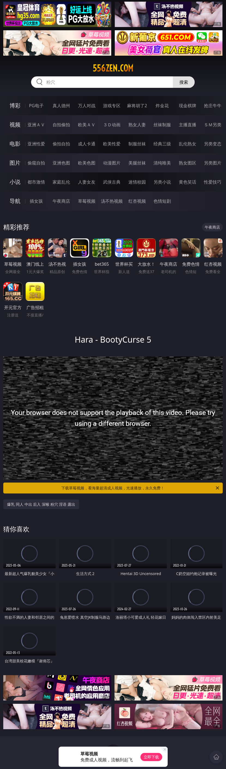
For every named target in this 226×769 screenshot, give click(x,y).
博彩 (15, 105)
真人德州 (61, 106)
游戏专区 (111, 106)
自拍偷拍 (61, 125)
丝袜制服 (162, 125)
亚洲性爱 (36, 144)
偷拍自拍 (61, 144)
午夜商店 (61, 201)
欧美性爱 (111, 144)
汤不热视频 (112, 201)
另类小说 (162, 182)
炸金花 (162, 106)
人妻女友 (86, 182)
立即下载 (151, 756)
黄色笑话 (187, 182)
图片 (15, 162)
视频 (15, 124)
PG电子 (36, 106)
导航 (15, 201)
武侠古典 (111, 182)
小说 (15, 181)
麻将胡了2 (137, 106)
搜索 (183, 82)
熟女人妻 (137, 125)
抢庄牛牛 (212, 106)
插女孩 (36, 201)
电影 (15, 143)
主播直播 (187, 125)
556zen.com (113, 68)
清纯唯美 (162, 163)
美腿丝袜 (137, 163)
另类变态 (212, 144)
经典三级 (162, 144)
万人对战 (86, 106)
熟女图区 (187, 163)
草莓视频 (86, 201)
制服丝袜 (137, 144)
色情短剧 (162, 201)
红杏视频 (137, 201)
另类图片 (212, 163)
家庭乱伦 (61, 182)
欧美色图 (86, 163)
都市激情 (36, 182)
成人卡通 (86, 144)
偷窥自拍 (36, 163)
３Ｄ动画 (111, 125)
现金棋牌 (187, 106)
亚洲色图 (61, 163)
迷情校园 (137, 182)
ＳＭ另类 (212, 125)
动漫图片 (111, 163)
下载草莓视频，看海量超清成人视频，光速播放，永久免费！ (140, 488)
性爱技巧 (212, 182)
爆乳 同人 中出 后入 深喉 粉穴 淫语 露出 (41, 504)
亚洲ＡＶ (36, 125)
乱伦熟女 (187, 144)
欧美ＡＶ (86, 125)
